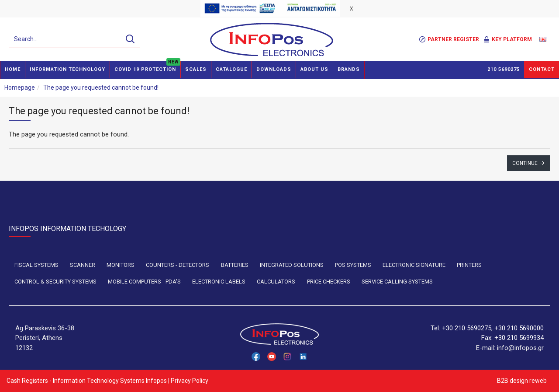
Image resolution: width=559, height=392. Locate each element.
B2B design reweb (521, 380)
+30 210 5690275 (466, 328)
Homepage (19, 87)
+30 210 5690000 (519, 328)
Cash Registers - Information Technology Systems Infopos (87, 380)
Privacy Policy (189, 380)
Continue (525, 163)
